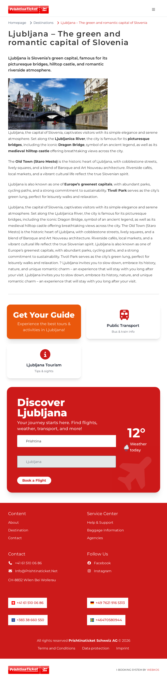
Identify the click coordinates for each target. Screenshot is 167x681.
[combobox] (66, 441)
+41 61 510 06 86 (25, 563)
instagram (99, 571)
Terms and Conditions (56, 648)
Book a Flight (34, 480)
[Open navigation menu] (153, 10)
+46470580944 (106, 620)
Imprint (122, 648)
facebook (99, 563)
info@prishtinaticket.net (33, 571)
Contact (15, 538)
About (13, 522)
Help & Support (100, 522)
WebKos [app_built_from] (153, 669)
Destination (18, 530)
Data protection (95, 648)
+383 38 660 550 (28, 620)
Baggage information (105, 530)
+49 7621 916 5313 (107, 603)
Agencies (95, 538)
